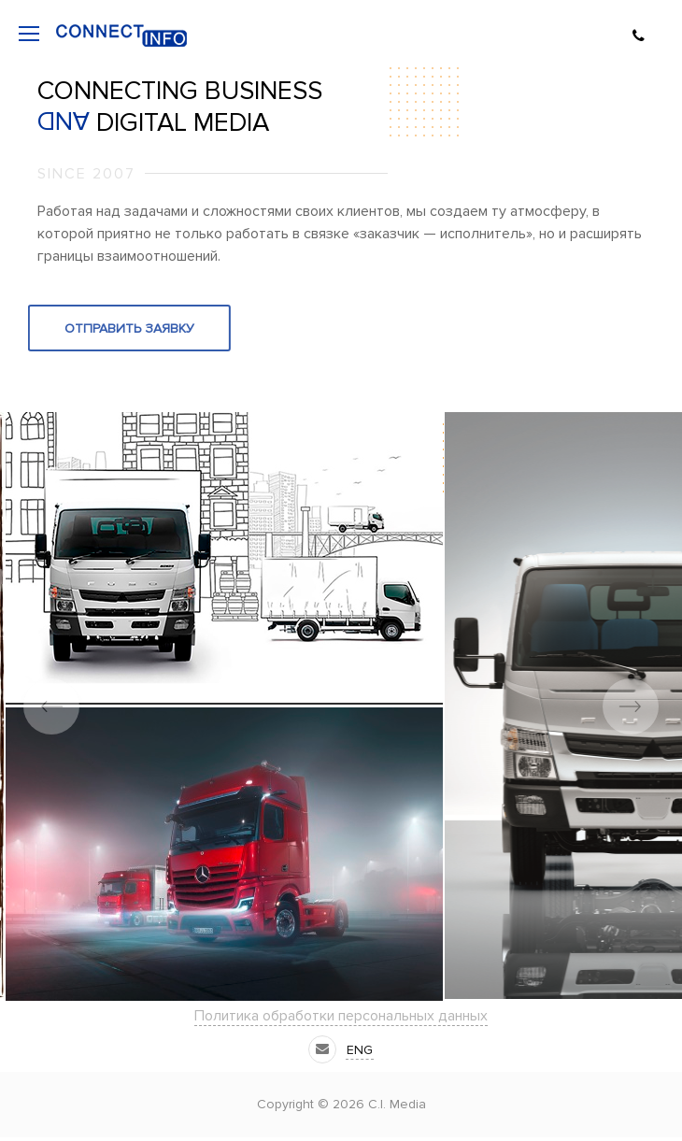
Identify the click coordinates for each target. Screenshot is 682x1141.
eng (360, 1050)
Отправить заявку (103, 328)
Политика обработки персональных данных (341, 1015)
